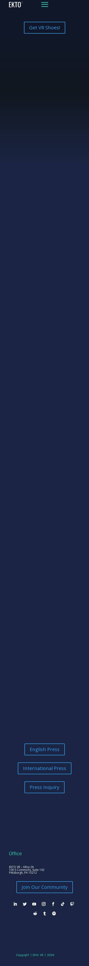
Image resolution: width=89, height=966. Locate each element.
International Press (44, 768)
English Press (45, 749)
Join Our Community (45, 887)
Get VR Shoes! (44, 27)
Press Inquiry (44, 787)
